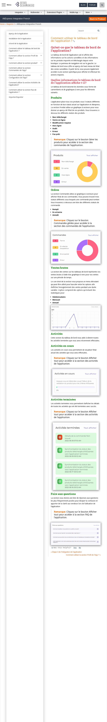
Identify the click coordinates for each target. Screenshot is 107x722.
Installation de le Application (20, 38)
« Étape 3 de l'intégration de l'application (66, 552)
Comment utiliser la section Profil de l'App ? (23, 57)
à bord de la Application (18, 43)
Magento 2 (11, 24)
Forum (92, 5)
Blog (83, 5)
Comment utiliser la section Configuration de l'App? (20, 76)
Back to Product (97, 19)
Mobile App (74, 12)
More (88, 12)
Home (2, 24)
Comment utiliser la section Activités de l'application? (24, 83)
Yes (75, 548)
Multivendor (35, 12)
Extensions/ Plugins (54, 12)
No (80, 548)
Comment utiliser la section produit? (23, 63)
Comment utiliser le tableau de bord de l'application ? (24, 49)
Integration (19, 12)
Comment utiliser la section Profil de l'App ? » (83, 555)
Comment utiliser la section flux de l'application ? (22, 91)
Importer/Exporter (16, 97)
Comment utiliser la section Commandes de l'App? (20, 69)
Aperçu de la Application (18, 33)
